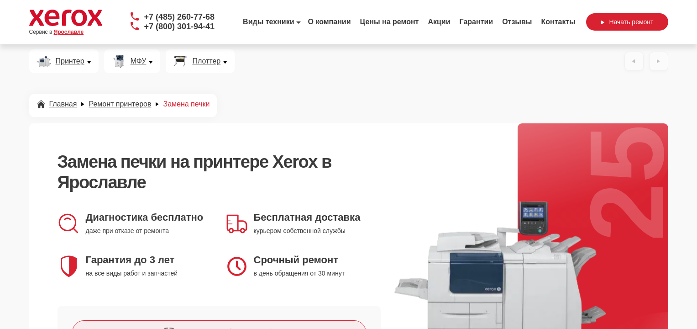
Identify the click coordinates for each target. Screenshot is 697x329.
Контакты (558, 22)
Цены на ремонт (389, 22)
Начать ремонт (627, 22)
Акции (439, 22)
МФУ (139, 61)
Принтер (70, 61)
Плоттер (206, 61)
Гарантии (476, 22)
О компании (329, 22)
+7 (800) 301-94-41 (179, 26)
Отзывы (517, 22)
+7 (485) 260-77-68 (179, 16)
